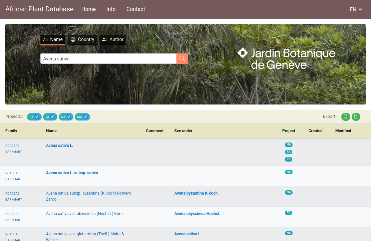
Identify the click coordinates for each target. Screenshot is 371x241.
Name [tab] (53, 39)
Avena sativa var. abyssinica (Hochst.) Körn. (85, 213)
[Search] (108, 58)
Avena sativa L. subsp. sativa (72, 173)
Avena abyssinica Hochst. (197, 213)
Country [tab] (82, 39)
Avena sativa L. (59, 145)
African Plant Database (39, 9)
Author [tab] (112, 39)
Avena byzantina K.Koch (196, 193)
